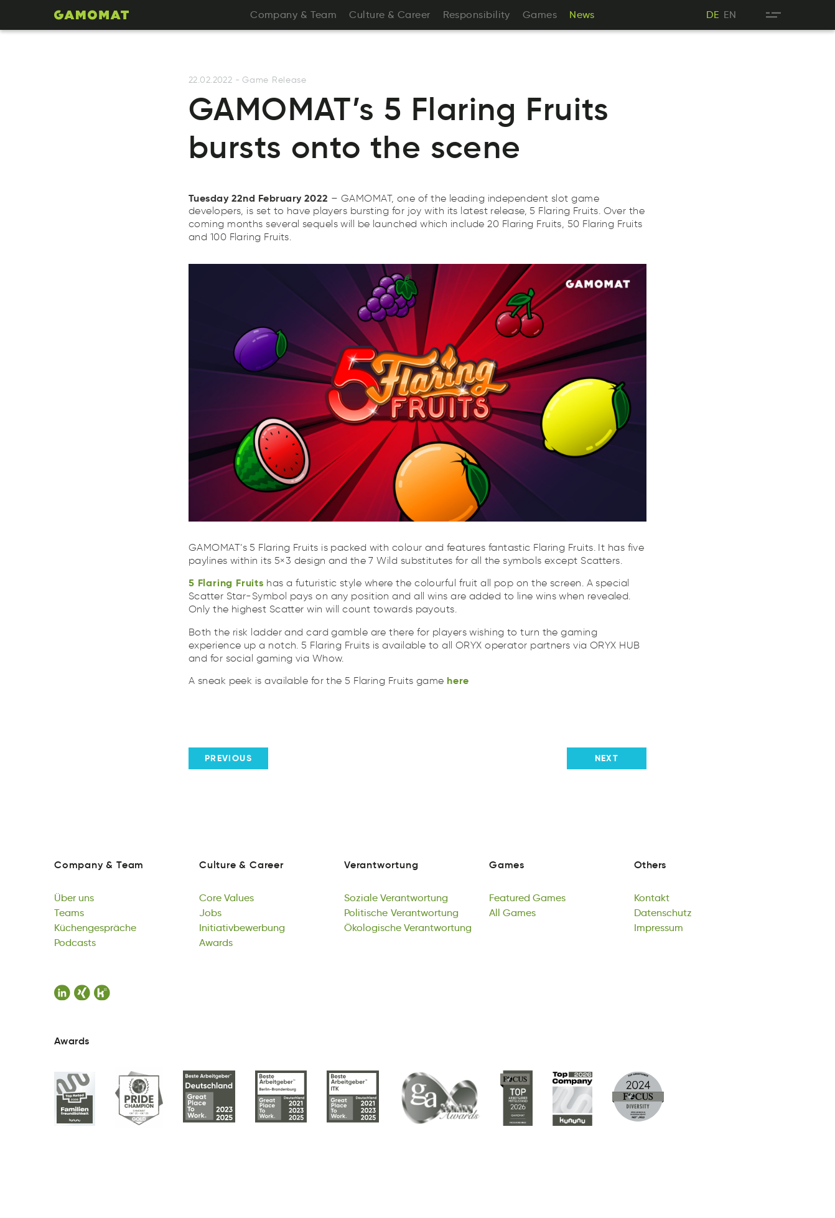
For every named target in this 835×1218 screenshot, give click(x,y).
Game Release (274, 80)
